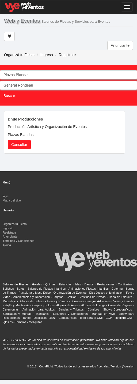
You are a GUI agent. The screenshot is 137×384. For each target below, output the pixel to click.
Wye (6, 196)
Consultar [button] (19, 144)
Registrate (67, 55)
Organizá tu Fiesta (19, 55)
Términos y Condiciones (18, 240)
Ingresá (46, 55)
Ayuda (7, 245)
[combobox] (68, 74)
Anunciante (120, 45)
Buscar (9, 96)
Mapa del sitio (12, 200)
